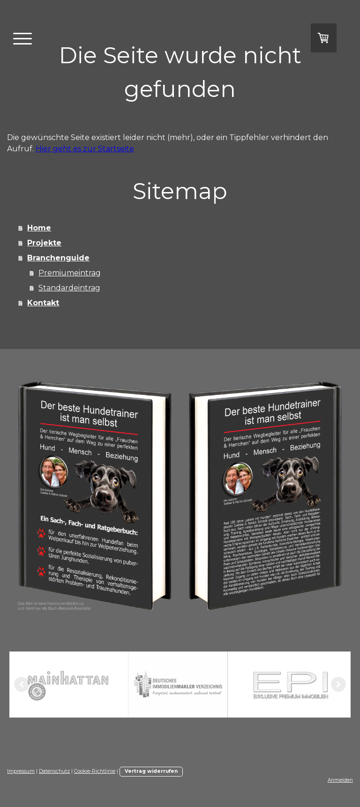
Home (39, 227)
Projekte (44, 242)
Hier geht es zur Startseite (85, 148)
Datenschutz (54, 771)
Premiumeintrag (69, 272)
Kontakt (43, 302)
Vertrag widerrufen (151, 771)
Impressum (21, 771)
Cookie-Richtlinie (94, 771)
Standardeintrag (69, 287)
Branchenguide (58, 257)
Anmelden (340, 780)
